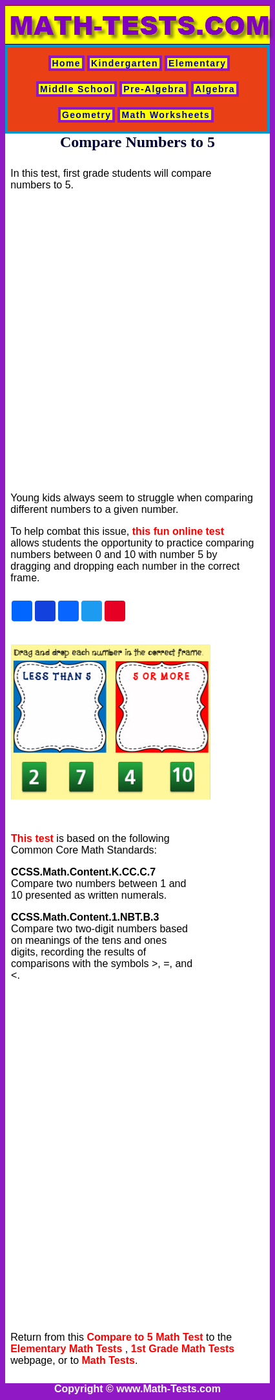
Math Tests (107, 1360)
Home (66, 63)
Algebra (215, 89)
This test (32, 838)
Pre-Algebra (154, 89)
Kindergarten (124, 63)
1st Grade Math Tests (183, 1348)
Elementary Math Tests (66, 1348)
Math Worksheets (165, 115)
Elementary (197, 63)
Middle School (76, 89)
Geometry (87, 115)
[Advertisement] (134, 341)
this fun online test (178, 531)
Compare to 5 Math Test (145, 1337)
